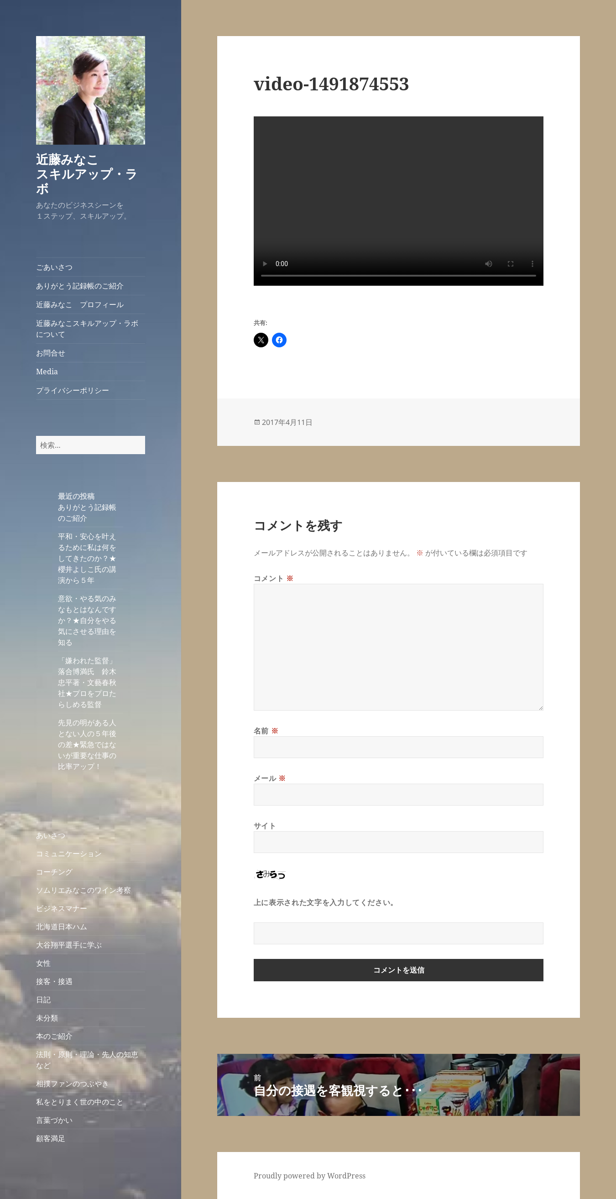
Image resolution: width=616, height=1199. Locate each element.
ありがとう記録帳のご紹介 (80, 286)
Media (47, 372)
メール (270, 778)
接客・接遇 (54, 981)
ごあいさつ (54, 267)
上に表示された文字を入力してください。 (326, 902)
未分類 (47, 1018)
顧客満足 (50, 1138)
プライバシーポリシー (72, 390)
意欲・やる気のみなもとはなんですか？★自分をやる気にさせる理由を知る (87, 620)
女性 (43, 963)
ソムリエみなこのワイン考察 (83, 890)
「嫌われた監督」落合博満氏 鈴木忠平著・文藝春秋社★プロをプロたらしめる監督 (87, 682)
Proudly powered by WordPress (309, 1176)
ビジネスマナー (61, 908)
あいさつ (50, 835)
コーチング (54, 872)
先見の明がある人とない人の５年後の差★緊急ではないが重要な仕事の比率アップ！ (87, 744)
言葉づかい (54, 1120)
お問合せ (50, 353)
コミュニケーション (69, 853)
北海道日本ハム (61, 927)
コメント (274, 578)
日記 (43, 1000)
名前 (266, 731)
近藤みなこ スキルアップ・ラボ (92, 174)
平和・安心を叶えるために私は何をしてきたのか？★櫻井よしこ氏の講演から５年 (87, 558)
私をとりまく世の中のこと (80, 1102)
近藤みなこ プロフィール (80, 304)
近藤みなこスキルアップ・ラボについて (87, 328)
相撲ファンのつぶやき (72, 1084)
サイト (265, 826)
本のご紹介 (54, 1036)
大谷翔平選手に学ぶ (69, 945)
